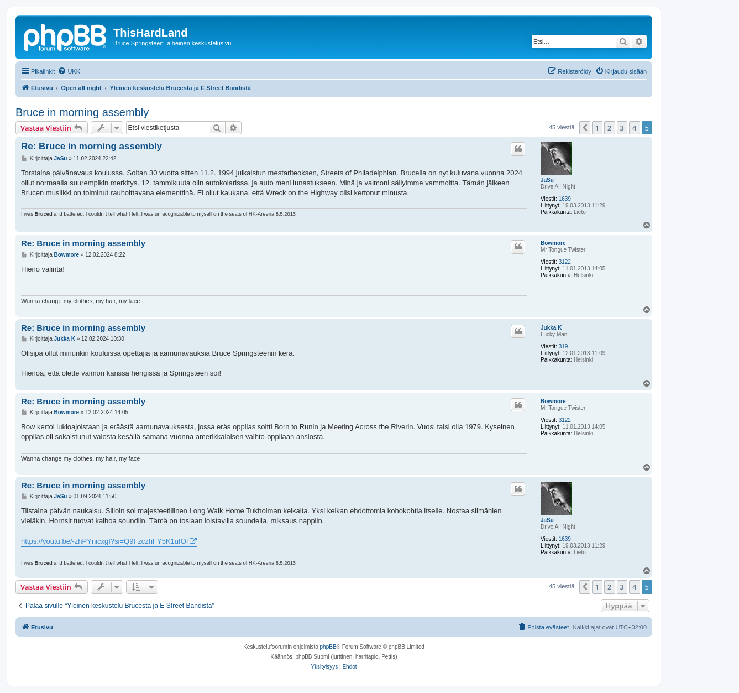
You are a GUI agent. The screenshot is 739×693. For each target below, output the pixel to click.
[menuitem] (68, 71)
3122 (565, 262)
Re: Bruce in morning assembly (91, 146)
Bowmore (553, 243)
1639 (565, 199)
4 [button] (634, 128)
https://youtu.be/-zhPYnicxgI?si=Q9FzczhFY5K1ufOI (104, 541)
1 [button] (597, 128)
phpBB (328, 647)
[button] (584, 127)
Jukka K (551, 328)
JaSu (547, 180)
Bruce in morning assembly (82, 112)
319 (563, 346)
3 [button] (622, 128)
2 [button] (609, 128)
